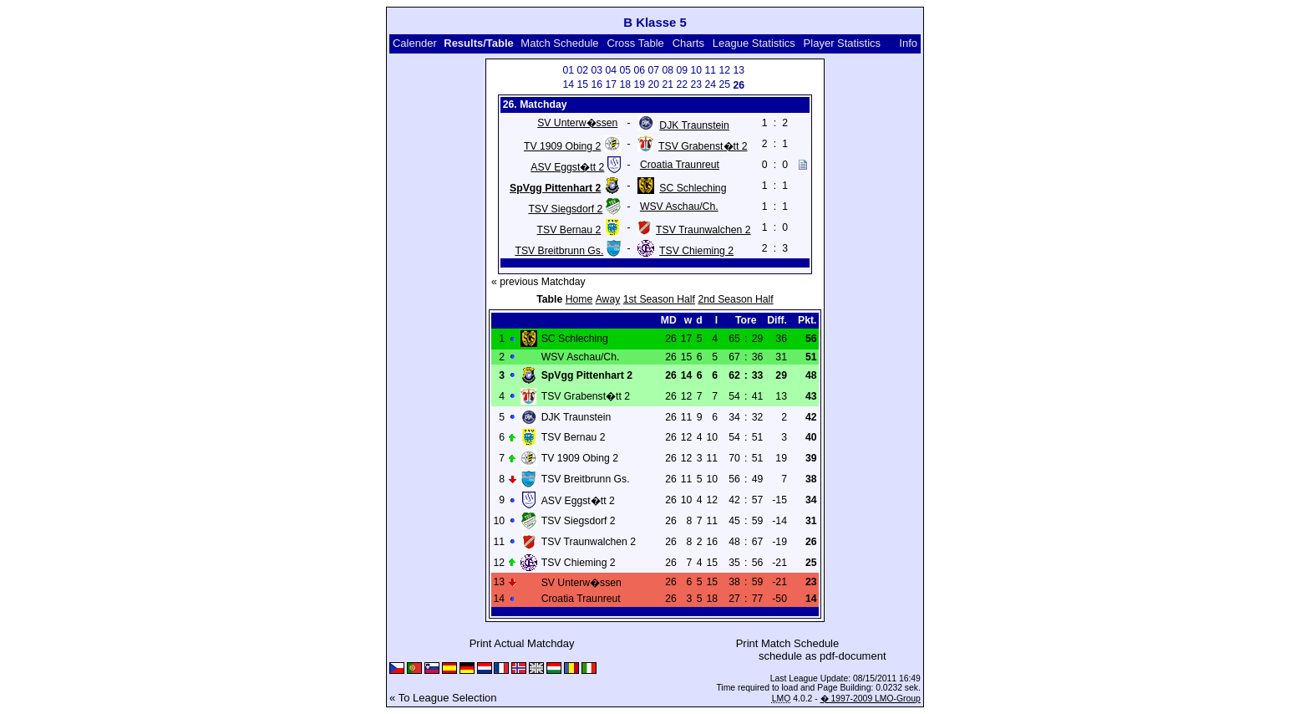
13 (738, 70)
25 (724, 84)
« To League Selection (442, 697)
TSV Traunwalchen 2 (703, 230)
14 (568, 84)
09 (682, 70)
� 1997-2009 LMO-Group (870, 698)
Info (908, 43)
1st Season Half (659, 299)
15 (582, 84)
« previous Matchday (538, 282)
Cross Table (635, 43)
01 (568, 70)
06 (639, 70)
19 (639, 84)
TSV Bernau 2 (569, 230)
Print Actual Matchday (522, 643)
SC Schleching (692, 188)
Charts (688, 43)
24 (710, 84)
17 (611, 84)
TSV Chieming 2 (696, 251)
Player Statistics (842, 43)
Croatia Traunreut (679, 165)
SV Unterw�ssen (577, 123)
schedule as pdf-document (822, 656)
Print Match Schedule (788, 643)
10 (696, 70)
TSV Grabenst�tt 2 (702, 146)
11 (710, 70)
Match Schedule (559, 43)
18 (625, 84)
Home (579, 299)
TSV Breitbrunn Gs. (559, 251)
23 (696, 84)
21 (667, 84)
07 (653, 70)
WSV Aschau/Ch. (679, 206)
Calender (415, 43)
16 (596, 84)
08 (667, 70)
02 (582, 70)
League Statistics (754, 43)
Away (608, 299)
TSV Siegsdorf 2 (565, 209)
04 (611, 70)
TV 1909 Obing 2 (562, 146)
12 (724, 70)
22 (682, 84)
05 (625, 70)
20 (653, 84)
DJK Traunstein (694, 125)
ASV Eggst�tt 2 (567, 167)
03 (596, 70)
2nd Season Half (735, 299)
